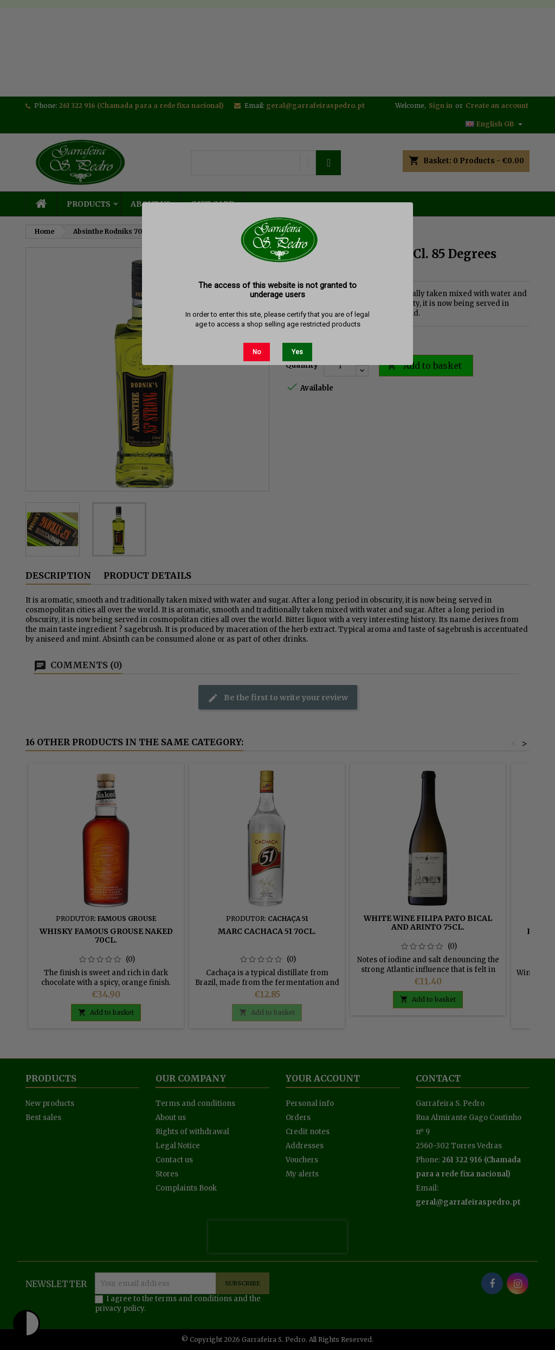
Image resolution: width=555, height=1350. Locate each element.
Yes (297, 352)
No (257, 352)
